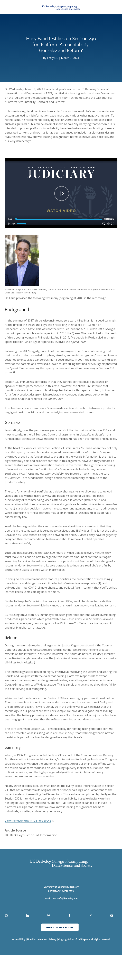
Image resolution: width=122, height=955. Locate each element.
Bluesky (48, 915)
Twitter (90, 915)
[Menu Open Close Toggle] (6, 7)
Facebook (69, 915)
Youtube (111, 915)
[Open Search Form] (115, 7)
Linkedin (27, 915)
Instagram (6, 915)
